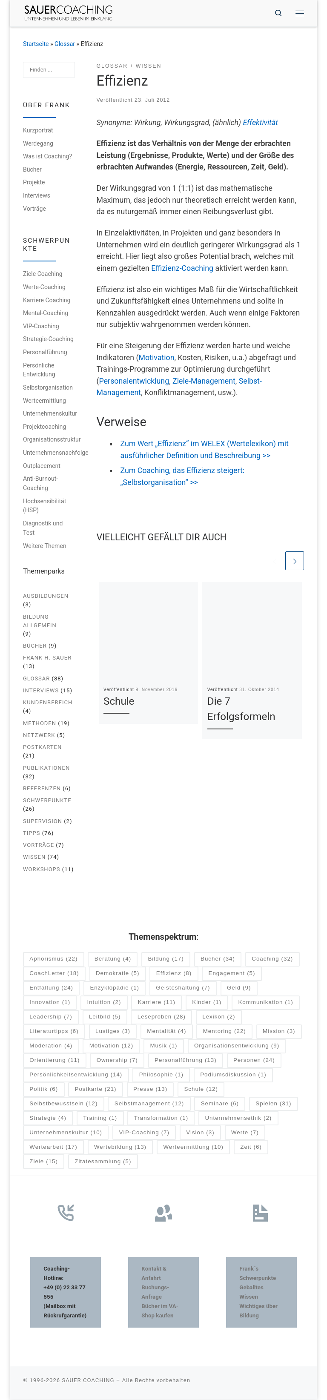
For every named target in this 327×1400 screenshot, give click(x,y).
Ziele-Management (203, 381)
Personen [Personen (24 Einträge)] (254, 1060)
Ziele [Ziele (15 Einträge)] (43, 1162)
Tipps (31, 833)
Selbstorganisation (48, 387)
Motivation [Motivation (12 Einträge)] (111, 1046)
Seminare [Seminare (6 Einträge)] (220, 1104)
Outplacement (41, 466)
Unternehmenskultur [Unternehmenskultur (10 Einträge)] (65, 1133)
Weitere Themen (44, 546)
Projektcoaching (44, 427)
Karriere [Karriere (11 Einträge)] (156, 1003)
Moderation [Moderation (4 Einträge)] (50, 1046)
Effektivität (260, 123)
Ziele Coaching (43, 274)
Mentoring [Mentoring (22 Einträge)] (224, 1032)
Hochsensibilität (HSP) (44, 506)
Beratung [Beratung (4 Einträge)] (113, 960)
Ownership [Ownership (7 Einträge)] (117, 1060)
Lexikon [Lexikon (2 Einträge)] (218, 1017)
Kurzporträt (38, 130)
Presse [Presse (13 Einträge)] (150, 1089)
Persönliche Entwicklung (39, 370)
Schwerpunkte (47, 801)
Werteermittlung (44, 401)
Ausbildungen (46, 596)
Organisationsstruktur (52, 439)
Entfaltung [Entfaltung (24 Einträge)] (51, 988)
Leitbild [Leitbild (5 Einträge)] (105, 1017)
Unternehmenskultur (50, 413)
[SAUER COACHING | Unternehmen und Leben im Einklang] (69, 12)
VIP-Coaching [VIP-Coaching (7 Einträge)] (144, 1133)
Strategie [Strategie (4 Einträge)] (47, 1118)
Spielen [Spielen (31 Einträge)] (273, 1104)
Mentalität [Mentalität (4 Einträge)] (166, 1032)
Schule (118, 702)
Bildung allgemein (40, 621)
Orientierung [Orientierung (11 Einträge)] (54, 1060)
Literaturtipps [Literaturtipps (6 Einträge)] (53, 1032)
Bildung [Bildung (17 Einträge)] (166, 960)
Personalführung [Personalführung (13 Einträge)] (186, 1060)
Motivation (157, 358)
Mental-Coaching (45, 313)
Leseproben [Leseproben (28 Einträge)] (162, 1017)
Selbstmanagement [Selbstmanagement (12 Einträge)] (149, 1104)
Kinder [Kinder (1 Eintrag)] (206, 1003)
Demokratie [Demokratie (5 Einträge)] (117, 974)
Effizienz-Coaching (182, 268)
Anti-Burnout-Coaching (40, 484)
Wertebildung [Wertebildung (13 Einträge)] (120, 1147)
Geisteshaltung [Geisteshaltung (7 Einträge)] (183, 988)
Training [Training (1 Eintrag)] (100, 1118)
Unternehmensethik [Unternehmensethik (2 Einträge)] (238, 1118)
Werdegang (38, 144)
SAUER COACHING (88, 1380)
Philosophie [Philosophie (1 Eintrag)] (161, 1075)
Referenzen (42, 789)
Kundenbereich (47, 703)
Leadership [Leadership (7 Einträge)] (50, 1017)
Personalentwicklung (134, 381)
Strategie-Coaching (48, 339)
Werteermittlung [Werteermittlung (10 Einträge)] (193, 1147)
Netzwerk (39, 735)
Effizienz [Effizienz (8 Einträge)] (174, 974)
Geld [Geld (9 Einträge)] (239, 988)
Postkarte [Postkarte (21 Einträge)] (96, 1089)
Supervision (42, 821)
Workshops (41, 869)
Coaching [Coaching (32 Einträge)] (272, 960)
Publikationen (46, 768)
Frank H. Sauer (47, 658)
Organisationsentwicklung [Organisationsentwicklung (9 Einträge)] (236, 1046)
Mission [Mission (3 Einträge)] (279, 1032)
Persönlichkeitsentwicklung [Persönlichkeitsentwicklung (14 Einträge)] (75, 1075)
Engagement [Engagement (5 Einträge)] (232, 974)
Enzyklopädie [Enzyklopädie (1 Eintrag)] (114, 988)
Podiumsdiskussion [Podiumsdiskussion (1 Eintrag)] (233, 1075)
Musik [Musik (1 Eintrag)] (163, 1046)
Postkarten (42, 747)
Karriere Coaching (46, 300)
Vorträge (34, 209)
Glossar (64, 44)
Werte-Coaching (44, 287)
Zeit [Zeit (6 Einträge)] (251, 1147)
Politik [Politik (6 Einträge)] (43, 1089)
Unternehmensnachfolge (56, 453)
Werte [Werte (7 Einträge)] (245, 1133)
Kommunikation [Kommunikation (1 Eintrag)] (265, 1003)
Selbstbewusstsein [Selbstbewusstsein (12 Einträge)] (63, 1104)
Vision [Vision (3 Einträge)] (200, 1133)
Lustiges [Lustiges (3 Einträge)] (112, 1032)
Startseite (36, 44)
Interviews (36, 195)
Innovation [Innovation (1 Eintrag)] (49, 1003)
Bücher (32, 169)
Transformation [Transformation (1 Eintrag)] (161, 1118)
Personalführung (45, 352)
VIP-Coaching (41, 326)
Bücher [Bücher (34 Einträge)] (218, 960)
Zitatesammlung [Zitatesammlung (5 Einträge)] (103, 1162)
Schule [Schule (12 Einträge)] (201, 1089)
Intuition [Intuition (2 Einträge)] (104, 1003)
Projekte (34, 182)
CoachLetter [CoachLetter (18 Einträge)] (54, 974)
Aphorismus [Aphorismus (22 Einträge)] (53, 960)
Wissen (34, 858)
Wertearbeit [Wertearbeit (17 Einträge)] (53, 1147)
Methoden (39, 723)
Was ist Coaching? (47, 156)
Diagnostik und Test (43, 528)
